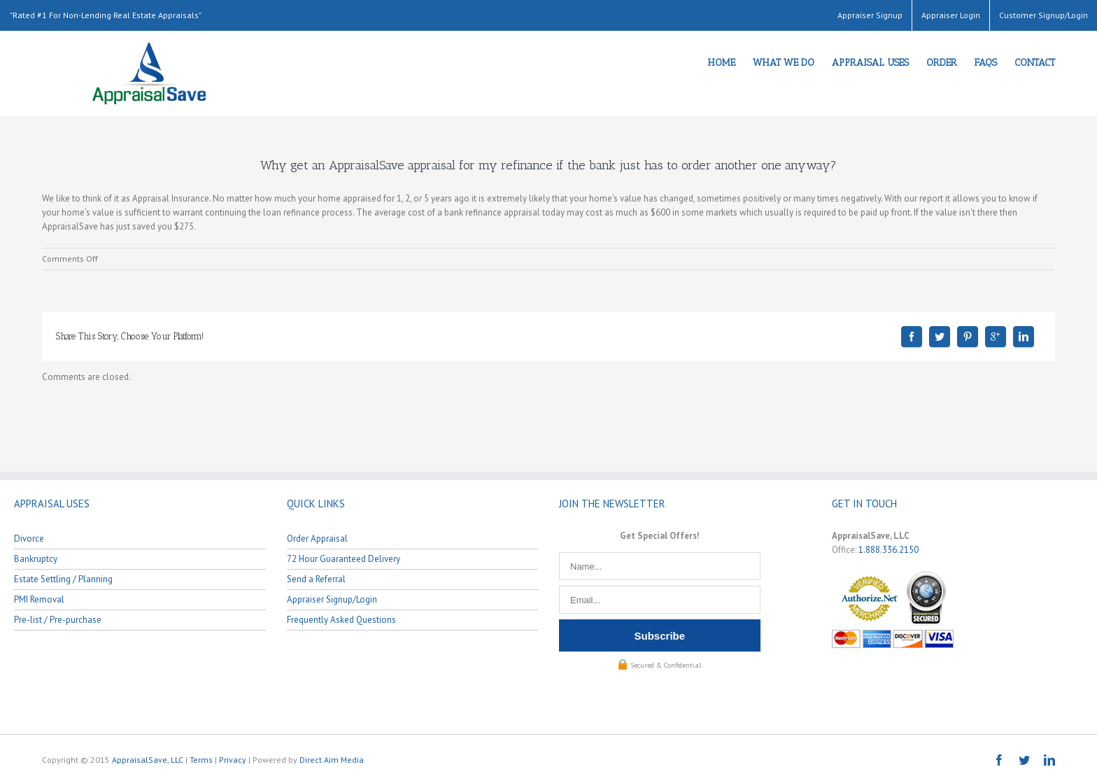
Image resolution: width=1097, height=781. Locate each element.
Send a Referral (316, 579)
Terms (201, 759)
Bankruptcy (35, 559)
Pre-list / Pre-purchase (57, 620)
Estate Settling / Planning (63, 579)
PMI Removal (39, 599)
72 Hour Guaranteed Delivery (343, 559)
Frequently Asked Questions (341, 620)
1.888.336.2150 (888, 550)
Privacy (232, 759)
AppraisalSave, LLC (147, 759)
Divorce (29, 538)
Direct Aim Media (331, 759)
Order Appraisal (317, 538)
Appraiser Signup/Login (332, 599)
